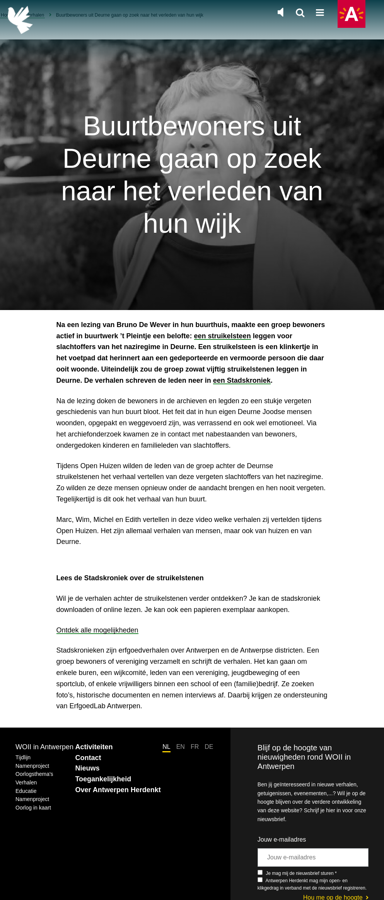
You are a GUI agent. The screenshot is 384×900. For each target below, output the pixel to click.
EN (180, 746)
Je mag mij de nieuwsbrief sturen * (297, 873)
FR (195, 746)
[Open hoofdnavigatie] (320, 13)
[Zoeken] (300, 13)
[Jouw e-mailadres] (313, 857)
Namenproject (32, 766)
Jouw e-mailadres (282, 839)
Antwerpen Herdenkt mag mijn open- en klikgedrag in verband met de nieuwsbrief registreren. (312, 884)
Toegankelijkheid (103, 779)
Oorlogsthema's (34, 774)
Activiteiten (94, 747)
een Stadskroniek (242, 380)
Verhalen (26, 782)
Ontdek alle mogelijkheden (97, 630)
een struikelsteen (222, 336)
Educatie (25, 791)
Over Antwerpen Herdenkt (117, 790)
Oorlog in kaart (33, 808)
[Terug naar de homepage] (20, 20)
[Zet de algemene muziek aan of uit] (280, 12)
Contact (88, 758)
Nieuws (87, 768)
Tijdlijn (23, 757)
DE (209, 746)
